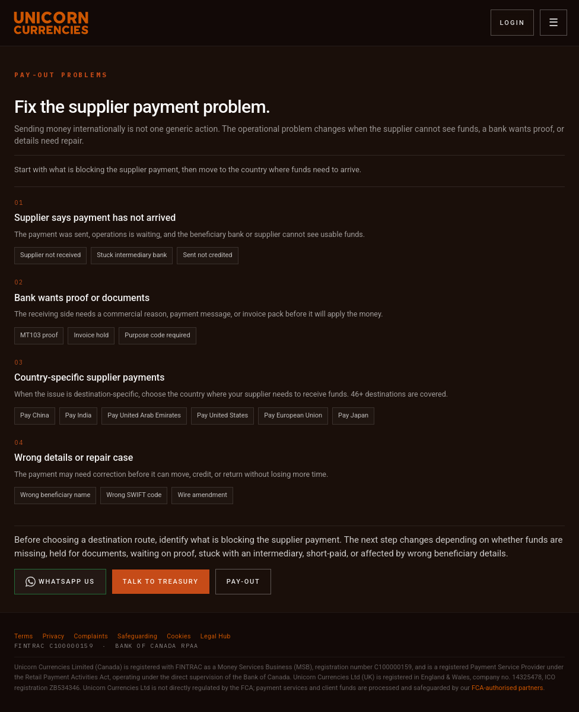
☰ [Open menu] (553, 23)
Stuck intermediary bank (132, 255)
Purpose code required (157, 335)
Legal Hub (216, 636)
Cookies (179, 636)
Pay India (78, 415)
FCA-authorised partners (507, 688)
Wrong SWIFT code (133, 495)
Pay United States (222, 415)
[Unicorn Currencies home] (51, 23)
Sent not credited (207, 255)
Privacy (54, 636)
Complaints (91, 636)
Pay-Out (243, 582)
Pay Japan (353, 415)
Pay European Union (293, 415)
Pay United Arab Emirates (144, 415)
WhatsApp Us (60, 582)
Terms (23, 636)
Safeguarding (137, 636)
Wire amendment (202, 495)
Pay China (34, 415)
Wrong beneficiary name (55, 495)
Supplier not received (50, 255)
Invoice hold (91, 335)
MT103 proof (39, 335)
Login (512, 23)
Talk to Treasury (161, 582)
